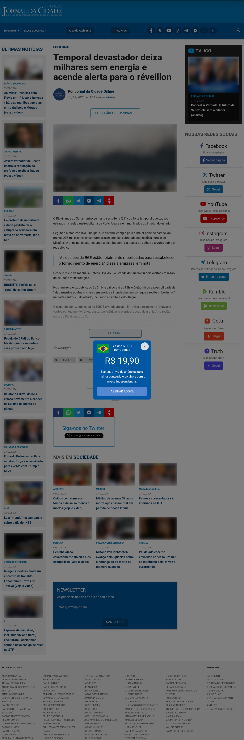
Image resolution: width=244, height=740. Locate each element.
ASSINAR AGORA (122, 391)
